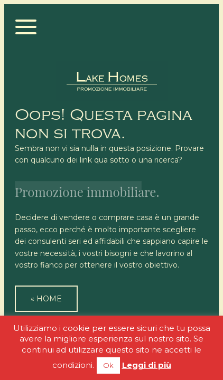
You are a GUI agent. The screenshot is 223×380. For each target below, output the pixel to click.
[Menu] (26, 28)
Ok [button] (108, 365)
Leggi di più (146, 365)
